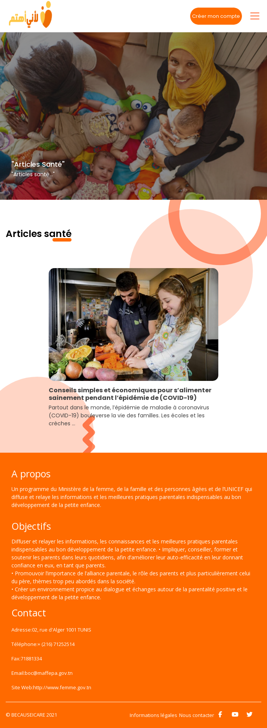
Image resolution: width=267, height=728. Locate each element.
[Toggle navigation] (255, 16)
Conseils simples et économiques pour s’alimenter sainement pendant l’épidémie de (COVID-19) (130, 394)
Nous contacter (196, 715)
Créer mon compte (216, 16)
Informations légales (153, 715)
